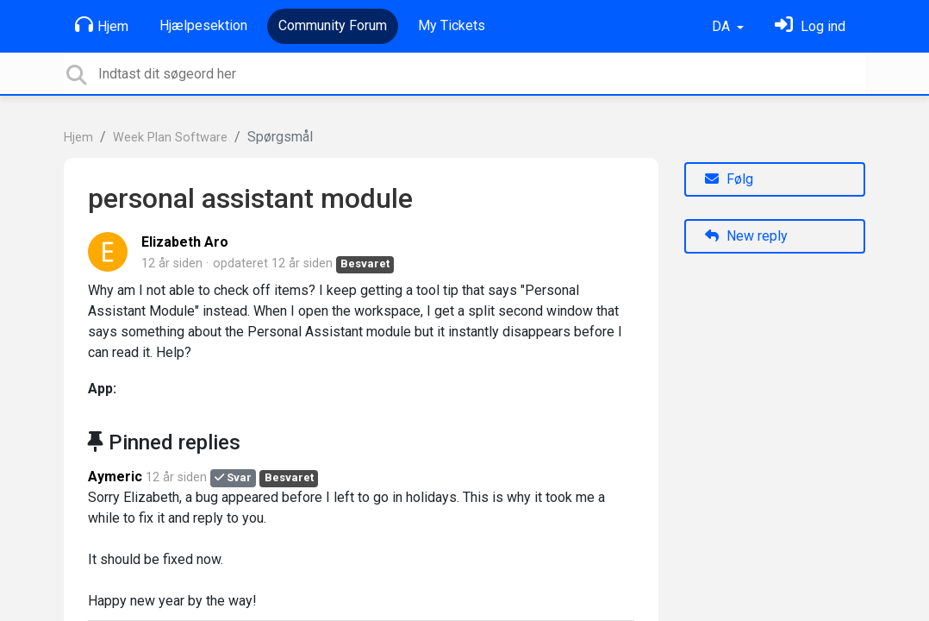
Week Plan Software (170, 137)
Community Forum (332, 25)
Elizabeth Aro (184, 242)
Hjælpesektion (203, 25)
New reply (746, 236)
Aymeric (115, 476)
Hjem (101, 25)
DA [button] (722, 26)
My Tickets (451, 25)
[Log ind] (810, 26)
